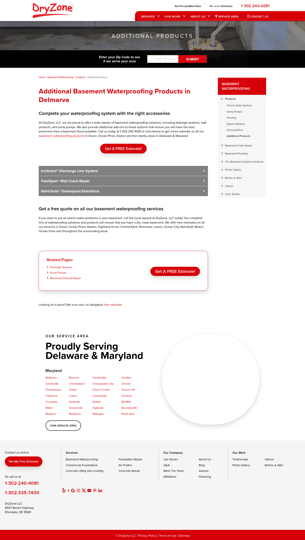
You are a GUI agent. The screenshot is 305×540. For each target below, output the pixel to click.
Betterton (51, 377)
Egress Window (236, 124)
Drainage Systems (61, 267)
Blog (202, 465)
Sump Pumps (58, 272)
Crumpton (52, 402)
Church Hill (128, 390)
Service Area (228, 16)
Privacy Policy (147, 535)
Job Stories (170, 459)
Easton (97, 402)
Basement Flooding (236, 153)
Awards (204, 471)
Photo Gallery (233, 169)
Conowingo (100, 396)
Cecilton (126, 377)
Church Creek (101, 390)
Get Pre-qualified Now (187, 6)
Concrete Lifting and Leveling (84, 471)
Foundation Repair (130, 459)
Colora (73, 396)
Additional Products (238, 136)
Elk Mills (126, 402)
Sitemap (184, 535)
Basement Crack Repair (238, 145)
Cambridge (99, 377)
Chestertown (53, 390)
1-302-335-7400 (22, 492)
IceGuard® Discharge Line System (69, 171)
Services (147, 16)
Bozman (74, 377)
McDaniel (75, 414)
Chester (126, 383)
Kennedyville (129, 408)
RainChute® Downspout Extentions (70, 191)
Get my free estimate (24, 461)
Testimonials (240, 459)
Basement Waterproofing (236, 86)
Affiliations (169, 477)
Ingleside (98, 408)
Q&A (166, 465)
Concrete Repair (129, 471)
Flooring (231, 117)
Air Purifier (125, 465)
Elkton (49, 408)
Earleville (74, 402)
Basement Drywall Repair (65, 278)
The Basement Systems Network (244, 161)
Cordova (126, 396)
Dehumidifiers (235, 130)
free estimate (113, 304)
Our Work (172, 16)
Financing (205, 477)
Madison (51, 414)
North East (127, 414)
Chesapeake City (103, 383)
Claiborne (51, 396)
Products (230, 99)
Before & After (233, 178)
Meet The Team (173, 471)
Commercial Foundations (82, 465)
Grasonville (76, 408)
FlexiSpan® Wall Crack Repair (65, 181)
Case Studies (232, 194)
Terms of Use (167, 535)
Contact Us (259, 16)
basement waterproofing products (61, 136)
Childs (73, 390)
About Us (197, 16)
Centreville (52, 383)
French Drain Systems (239, 105)
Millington (98, 414)
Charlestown (77, 383)
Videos (229, 186)
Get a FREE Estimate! (123, 148)
